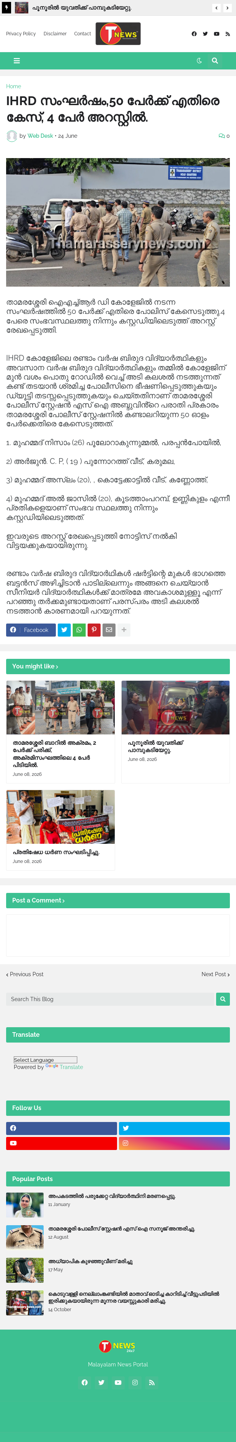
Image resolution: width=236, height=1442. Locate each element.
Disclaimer (55, 33)
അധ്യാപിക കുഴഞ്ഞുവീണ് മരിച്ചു (90, 1261)
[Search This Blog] (110, 999)
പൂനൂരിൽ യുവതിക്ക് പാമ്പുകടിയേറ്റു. (82, 7)
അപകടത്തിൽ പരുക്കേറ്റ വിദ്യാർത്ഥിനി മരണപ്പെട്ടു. (112, 1196)
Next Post (214, 974)
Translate (64, 1067)
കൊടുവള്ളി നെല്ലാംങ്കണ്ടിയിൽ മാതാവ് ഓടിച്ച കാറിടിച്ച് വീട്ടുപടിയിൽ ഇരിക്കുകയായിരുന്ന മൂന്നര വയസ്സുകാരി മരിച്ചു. (133, 1297)
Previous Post (27, 974)
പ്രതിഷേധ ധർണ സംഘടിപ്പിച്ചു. (56, 852)
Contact (82, 33)
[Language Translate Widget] (45, 1059)
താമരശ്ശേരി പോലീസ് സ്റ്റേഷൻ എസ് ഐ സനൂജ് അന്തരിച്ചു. (121, 1229)
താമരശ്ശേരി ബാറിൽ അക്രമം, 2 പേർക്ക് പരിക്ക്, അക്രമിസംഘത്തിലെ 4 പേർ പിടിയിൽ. (54, 754)
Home (13, 86)
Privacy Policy (21, 33)
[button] (216, 8)
